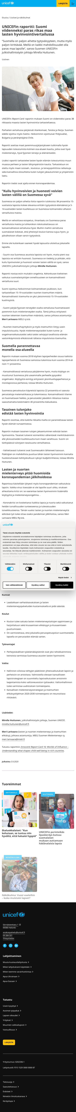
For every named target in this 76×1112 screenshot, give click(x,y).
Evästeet (7, 1091)
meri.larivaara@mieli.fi (13, 739)
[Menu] (73, 3)
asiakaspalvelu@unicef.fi (14, 932)
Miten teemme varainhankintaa (17, 971)
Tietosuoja (7, 1082)
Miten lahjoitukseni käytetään (16, 967)
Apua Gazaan (9, 981)
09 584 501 (7, 935)
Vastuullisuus (9, 1029)
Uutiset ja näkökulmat (20, 17)
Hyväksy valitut (37, 585)
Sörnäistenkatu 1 (10, 924)
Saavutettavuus (10, 1086)
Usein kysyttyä (9, 1006)
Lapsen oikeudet (10, 1015)
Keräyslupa (8, 1101)
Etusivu (5, 17)
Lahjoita (63, 3)
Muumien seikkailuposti (13, 1025)
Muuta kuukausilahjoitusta (15, 962)
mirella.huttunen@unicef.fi (15, 724)
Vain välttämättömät (14, 585)
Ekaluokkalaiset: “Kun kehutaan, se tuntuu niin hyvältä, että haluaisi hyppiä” (19, 841)
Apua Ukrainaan (10, 976)
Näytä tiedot (63, 577)
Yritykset (7, 1020)
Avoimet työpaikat (11, 1010)
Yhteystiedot (8, 938)
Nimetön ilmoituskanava (14, 1096)
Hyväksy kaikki (61, 585)
